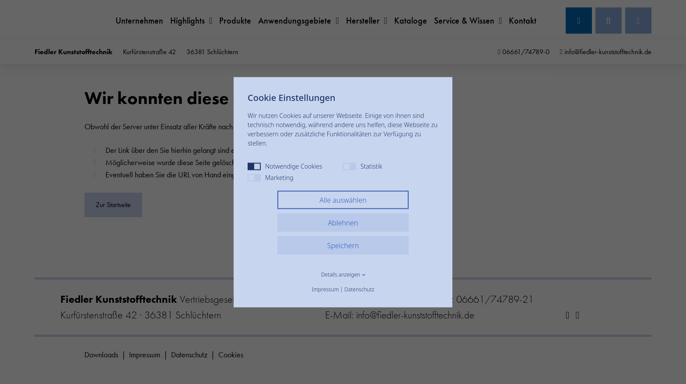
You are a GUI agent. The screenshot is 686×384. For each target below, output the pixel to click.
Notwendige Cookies (285, 166)
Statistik (362, 166)
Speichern (343, 245)
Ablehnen (343, 222)
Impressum (325, 289)
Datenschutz (359, 289)
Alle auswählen (343, 199)
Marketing (271, 177)
